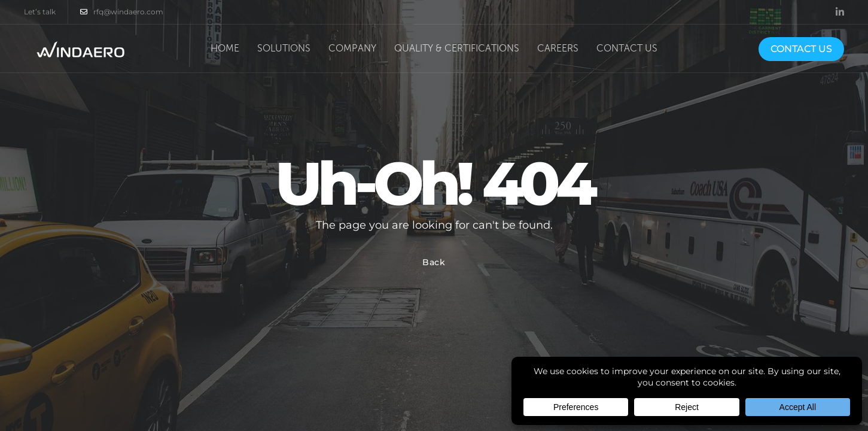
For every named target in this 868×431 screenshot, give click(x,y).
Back (434, 262)
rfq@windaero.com (121, 12)
